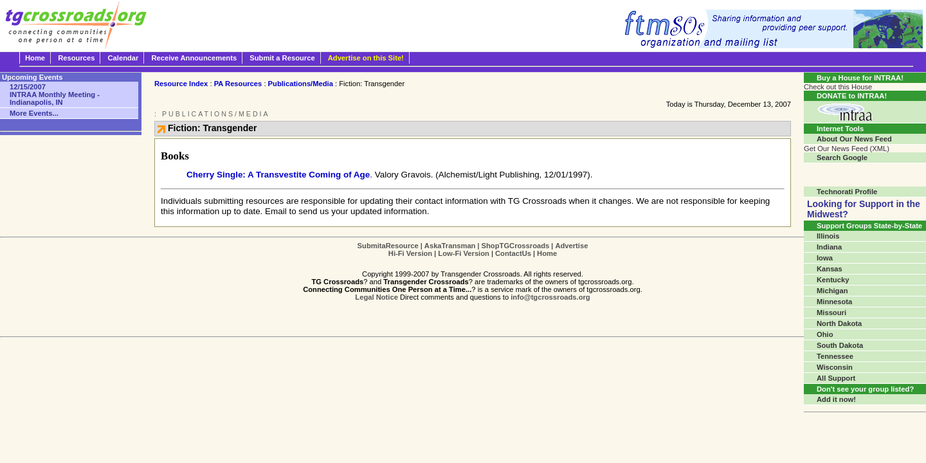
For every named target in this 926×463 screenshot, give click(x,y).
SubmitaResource (388, 246)
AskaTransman (450, 246)
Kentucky (833, 280)
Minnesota (834, 301)
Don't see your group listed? (865, 389)
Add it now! (836, 399)
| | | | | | (473, 249)
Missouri (831, 312)
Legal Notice (376, 297)
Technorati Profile (847, 191)
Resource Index (181, 83)
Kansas (829, 269)
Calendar (123, 58)
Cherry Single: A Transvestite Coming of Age (278, 174)
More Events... (34, 113)
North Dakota (839, 323)
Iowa (825, 258)
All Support (836, 378)
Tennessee (835, 356)
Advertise (571, 246)
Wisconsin (835, 367)
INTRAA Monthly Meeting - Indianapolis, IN (55, 94)
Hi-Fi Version (410, 253)
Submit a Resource (282, 58)
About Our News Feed (854, 139)
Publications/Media (300, 83)
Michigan (832, 291)
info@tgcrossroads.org (550, 297)
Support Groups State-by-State (869, 226)
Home (35, 58)
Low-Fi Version (463, 253)
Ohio (825, 334)
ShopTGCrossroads (516, 246)
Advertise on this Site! (366, 58)
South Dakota (840, 345)
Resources (76, 58)
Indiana (829, 247)
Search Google (842, 157)
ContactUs (513, 253)
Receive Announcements (194, 58)
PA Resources (238, 83)
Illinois (828, 236)
